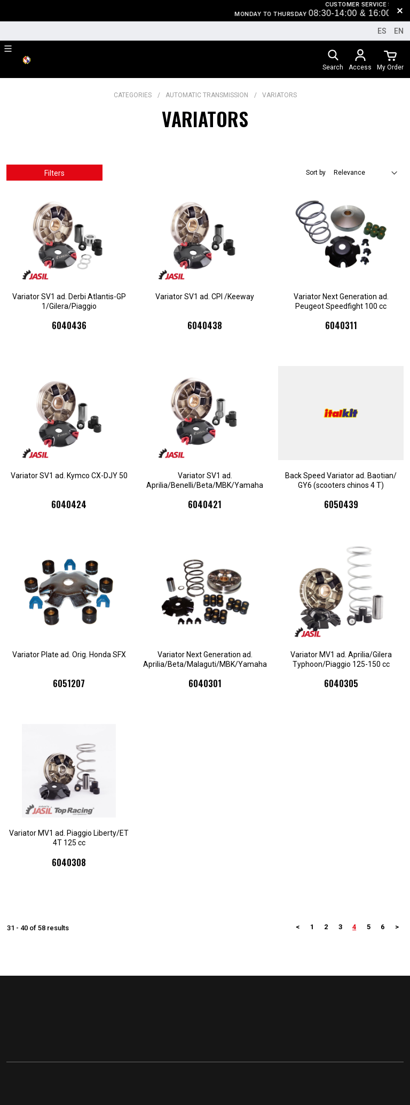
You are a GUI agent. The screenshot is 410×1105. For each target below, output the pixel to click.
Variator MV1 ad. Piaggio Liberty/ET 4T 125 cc (69, 838)
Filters (54, 173)
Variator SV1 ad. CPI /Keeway (204, 296)
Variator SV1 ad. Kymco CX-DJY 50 (69, 475)
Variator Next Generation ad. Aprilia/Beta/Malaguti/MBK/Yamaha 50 (205, 659)
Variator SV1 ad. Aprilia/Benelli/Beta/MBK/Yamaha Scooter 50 (204, 480)
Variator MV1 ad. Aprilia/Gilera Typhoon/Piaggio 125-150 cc (341, 659)
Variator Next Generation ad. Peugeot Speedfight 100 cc (341, 301)
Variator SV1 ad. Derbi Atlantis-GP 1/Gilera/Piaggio (69, 301)
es (382, 31)
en (399, 31)
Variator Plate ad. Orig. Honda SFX (69, 654)
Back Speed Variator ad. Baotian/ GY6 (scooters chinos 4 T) (341, 480)
